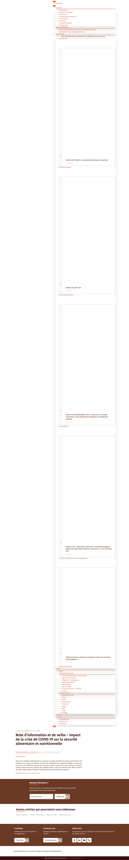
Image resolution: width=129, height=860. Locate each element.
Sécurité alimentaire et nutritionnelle (74, 676)
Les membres (63, 19)
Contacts (59, 717)
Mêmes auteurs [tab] (65, 815)
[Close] (54, 726)
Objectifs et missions (66, 12)
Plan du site (81, 858)
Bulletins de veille (65, 167)
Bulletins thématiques (66, 295)
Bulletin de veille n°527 (73, 288)
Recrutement (63, 25)
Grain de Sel (63, 38)
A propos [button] (59, 8)
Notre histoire (63, 10)
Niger (64, 710)
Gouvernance (63, 14)
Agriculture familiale (69, 678)
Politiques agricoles (68, 682)
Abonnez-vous (63, 721)
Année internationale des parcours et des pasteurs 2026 (77, 30)
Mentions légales (71, 858)
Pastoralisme (66, 684)
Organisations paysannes (70, 680)
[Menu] (54, 6)
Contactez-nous (64, 719)
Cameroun (65, 704)
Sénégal (64, 712)
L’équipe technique (65, 23)
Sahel (64, 697)
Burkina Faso (66, 702)
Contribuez (62, 723)
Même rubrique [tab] (22, 815)
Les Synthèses (63, 426)
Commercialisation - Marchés (71, 689)
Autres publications (65, 666)
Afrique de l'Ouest (68, 695)
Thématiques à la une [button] (66, 673)
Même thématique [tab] (37, 815)
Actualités (62, 21)
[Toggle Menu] (54, 1)
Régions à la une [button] (64, 693)
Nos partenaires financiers (67, 16)
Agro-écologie (66, 686)
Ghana (64, 706)
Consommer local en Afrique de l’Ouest (71, 32)
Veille (58, 669)
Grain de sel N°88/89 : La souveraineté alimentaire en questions (87, 160)
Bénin (64, 700)
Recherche (59, 3)
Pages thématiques (62, 27)
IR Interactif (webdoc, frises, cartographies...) (73, 558)
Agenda (58, 715)
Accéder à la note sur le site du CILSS (28, 773)
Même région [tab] (52, 815)
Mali (63, 708)
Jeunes (64, 691)
